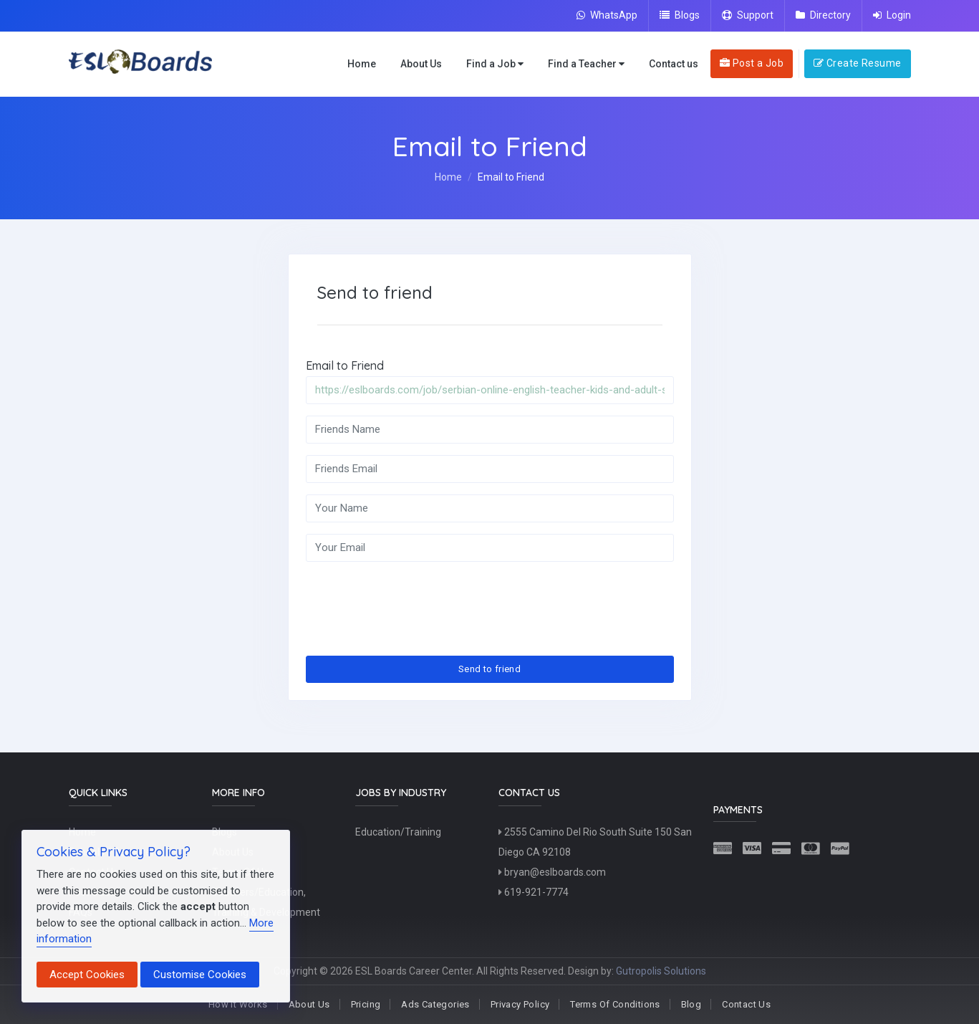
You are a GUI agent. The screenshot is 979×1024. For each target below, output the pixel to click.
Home (361, 64)
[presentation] (415, 601)
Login (892, 15)
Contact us (673, 64)
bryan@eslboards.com (552, 872)
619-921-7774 (533, 892)
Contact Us (746, 1004)
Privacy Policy (520, 1004)
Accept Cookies (87, 974)
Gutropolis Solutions (661, 971)
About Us (421, 64)
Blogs (680, 15)
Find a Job (495, 64)
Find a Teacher (586, 64)
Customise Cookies (199, 974)
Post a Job (751, 63)
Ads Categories (435, 1004)
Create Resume (857, 63)
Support (747, 15)
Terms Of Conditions (615, 1004)
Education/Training (398, 832)
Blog (691, 1004)
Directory (823, 15)
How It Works (238, 1004)
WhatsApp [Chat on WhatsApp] (607, 15)
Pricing (366, 1004)
